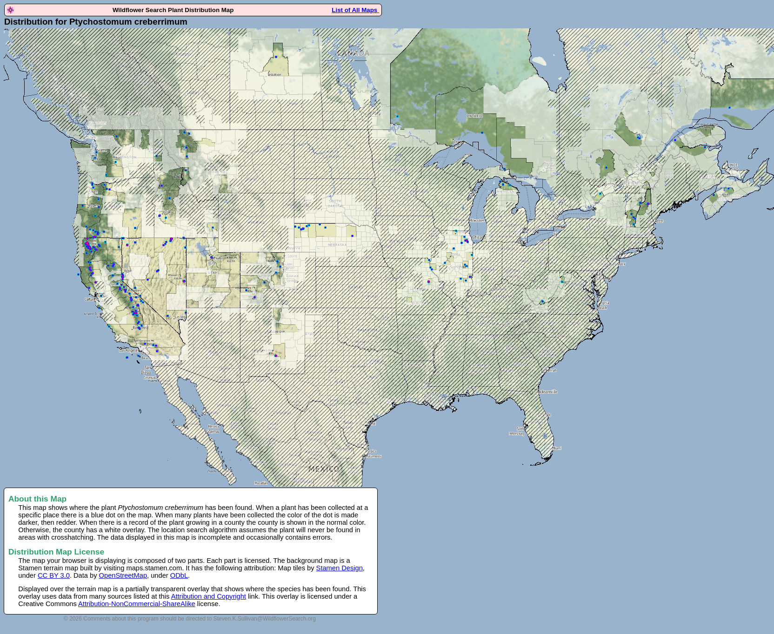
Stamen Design (339, 568)
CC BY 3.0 (54, 575)
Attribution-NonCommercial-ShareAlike (136, 604)
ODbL (179, 575)
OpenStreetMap (123, 575)
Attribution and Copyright (208, 596)
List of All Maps (355, 10)
